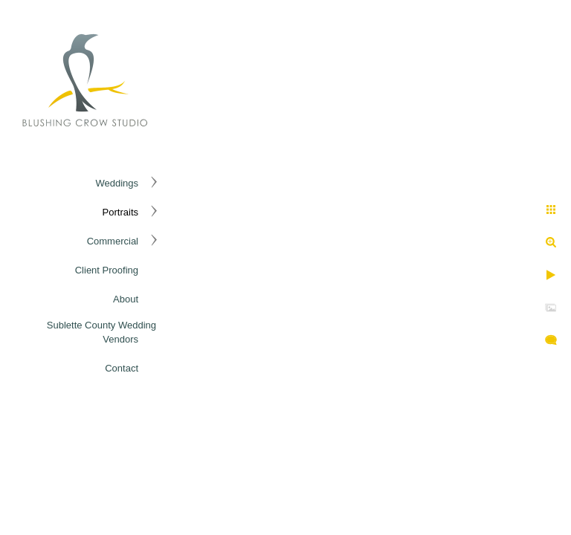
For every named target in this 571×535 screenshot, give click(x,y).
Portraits (120, 212)
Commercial (112, 241)
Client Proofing (106, 270)
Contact (121, 368)
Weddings (116, 183)
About (125, 299)
